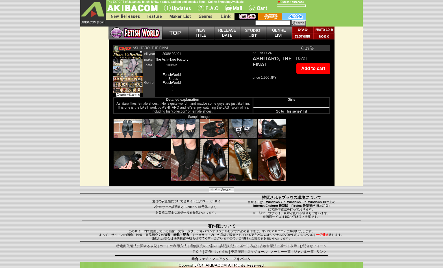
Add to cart (313, 68)
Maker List (180, 16)
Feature (154, 16)
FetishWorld (172, 75)
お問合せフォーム (313, 246)
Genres (205, 16)
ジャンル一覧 (304, 252)
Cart (258, 8)
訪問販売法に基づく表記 (238, 246)
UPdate (177, 8)
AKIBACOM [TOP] (93, 22)
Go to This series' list (291, 111)
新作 (208, 252)
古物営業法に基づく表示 (278, 246)
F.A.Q (208, 8)
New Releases (124, 16)
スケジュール (257, 252)
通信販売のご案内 (203, 246)
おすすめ (221, 252)
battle (270, 16)
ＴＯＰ (197, 252)
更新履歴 (237, 252)
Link (225, 16)
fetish (246, 16)
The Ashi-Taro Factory (171, 59)
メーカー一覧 (280, 252)
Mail (233, 8)
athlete (294, 16)
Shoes (173, 79)
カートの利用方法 (173, 246)
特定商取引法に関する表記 (136, 246)
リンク (321, 252)
